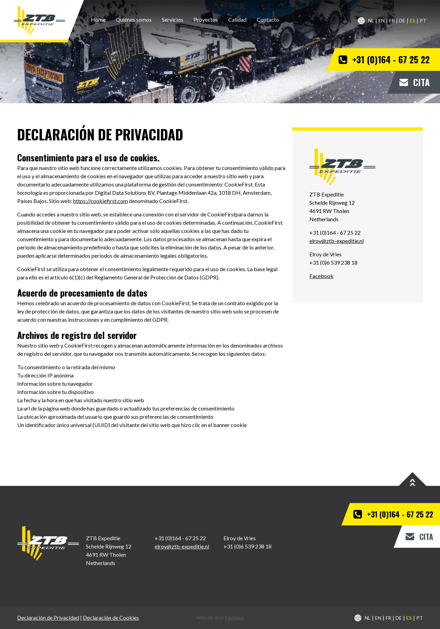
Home (98, 19)
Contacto (268, 19)
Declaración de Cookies (111, 617)
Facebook (321, 276)
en (381, 20)
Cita (421, 82)
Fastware (234, 617)
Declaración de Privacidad (48, 617)
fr (392, 20)
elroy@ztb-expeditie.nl (336, 240)
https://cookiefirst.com (100, 201)
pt (423, 20)
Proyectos (206, 19)
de (402, 20)
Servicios (172, 19)
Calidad (237, 19)
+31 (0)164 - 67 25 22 (391, 59)
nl (371, 20)
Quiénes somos (134, 19)
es (412, 20)
